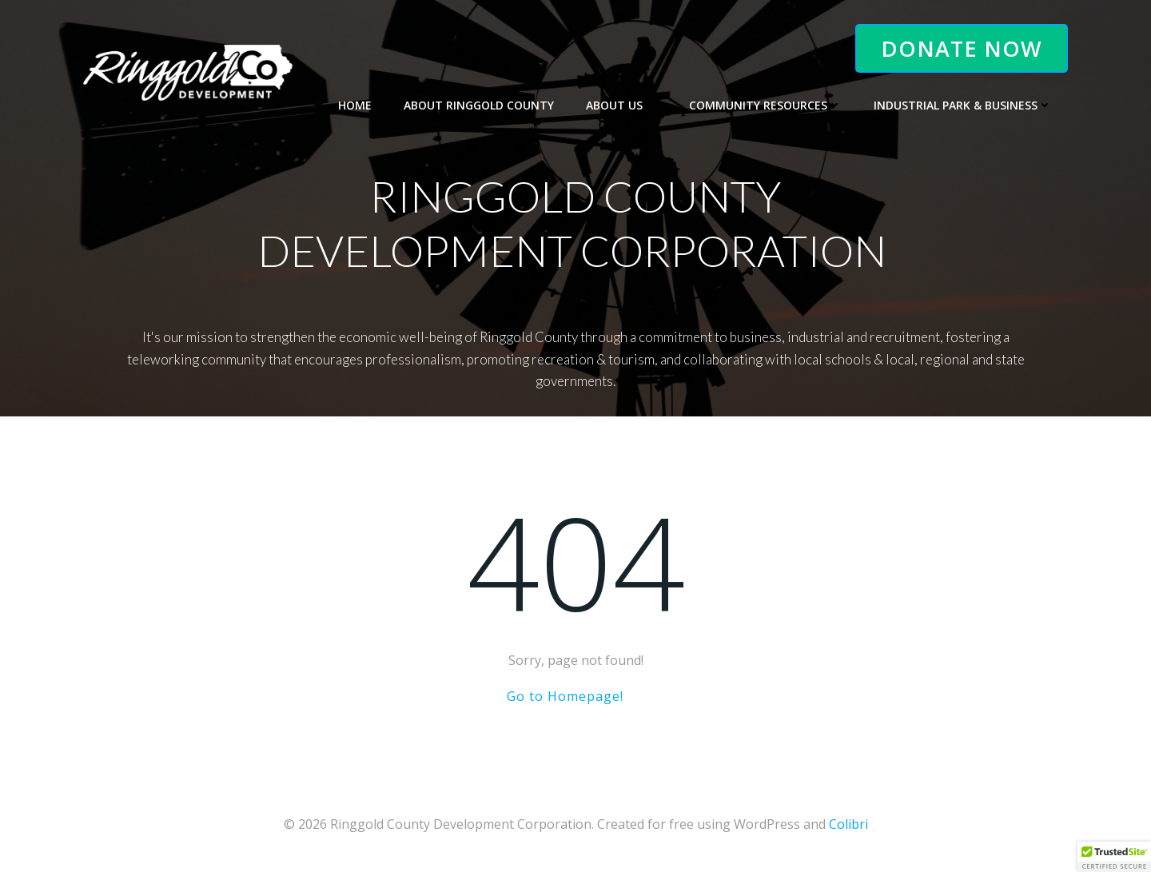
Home (355, 105)
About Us (621, 105)
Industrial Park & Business (963, 105)
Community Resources (765, 105)
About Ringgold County (479, 105)
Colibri (848, 824)
